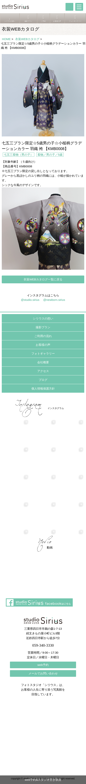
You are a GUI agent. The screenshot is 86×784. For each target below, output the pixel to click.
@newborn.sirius (54, 299)
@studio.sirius (30, 299)
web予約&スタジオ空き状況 (43, 779)
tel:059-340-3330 (69, 7)
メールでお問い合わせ (43, 673)
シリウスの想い (43, 318)
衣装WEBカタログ (27, 39)
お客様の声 (43, 344)
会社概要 (43, 362)
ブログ (43, 379)
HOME (6, 39)
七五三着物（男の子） (18, 154)
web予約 (43, 664)
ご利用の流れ (43, 336)
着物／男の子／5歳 (49, 154)
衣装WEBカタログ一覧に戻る (43, 279)
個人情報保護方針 (43, 388)
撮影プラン (43, 327)
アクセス (43, 371)
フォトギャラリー (43, 353)
